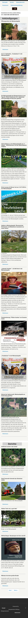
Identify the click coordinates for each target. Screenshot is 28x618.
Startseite (4, 2)
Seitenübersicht (20, 2)
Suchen (12, 2)
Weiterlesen (5, 49)
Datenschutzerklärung (16, 5)
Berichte (12, 444)
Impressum (5, 5)
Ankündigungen (9, 18)
